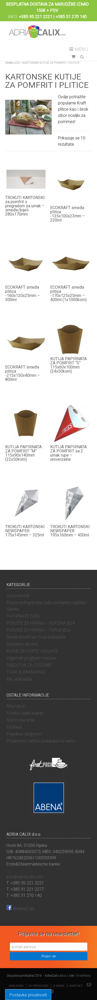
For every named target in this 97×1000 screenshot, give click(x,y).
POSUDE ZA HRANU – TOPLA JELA (38, 630)
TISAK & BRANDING (25, 672)
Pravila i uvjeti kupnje (25, 713)
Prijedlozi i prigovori (24, 734)
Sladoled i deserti (22, 644)
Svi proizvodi (17, 595)
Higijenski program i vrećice (31, 658)
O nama (58, 986)
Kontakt (76, 986)
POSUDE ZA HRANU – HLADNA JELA (40, 623)
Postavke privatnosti (28, 994)
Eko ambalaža (19, 679)
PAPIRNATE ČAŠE (23, 616)
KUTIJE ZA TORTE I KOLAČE (32, 651)
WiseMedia (83, 975)
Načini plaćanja (20, 720)
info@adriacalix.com (24, 877)
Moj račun (15, 706)
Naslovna (16, 986)
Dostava (14, 727)
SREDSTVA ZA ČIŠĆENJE (28, 665)
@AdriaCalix (20, 908)
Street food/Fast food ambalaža (35, 637)
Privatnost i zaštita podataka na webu (40, 741)
